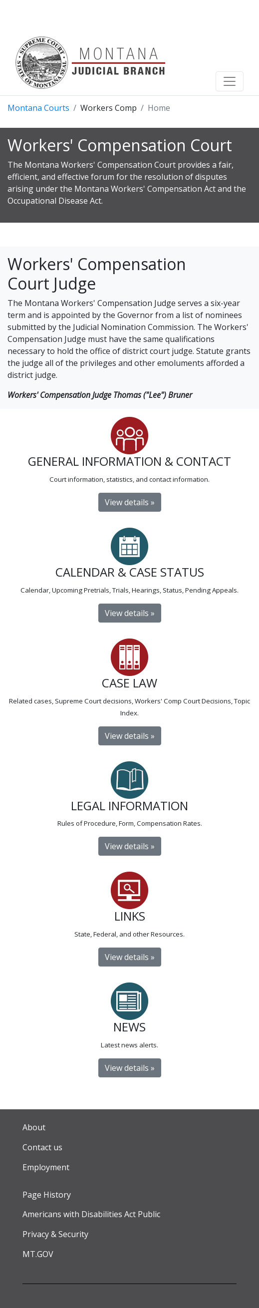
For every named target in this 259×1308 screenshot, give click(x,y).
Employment (45, 1167)
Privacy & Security (55, 1234)
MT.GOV (37, 1254)
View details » (130, 502)
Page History (46, 1194)
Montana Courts (38, 107)
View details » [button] (130, 1067)
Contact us (42, 1147)
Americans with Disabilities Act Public (91, 1214)
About (33, 1127)
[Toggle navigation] (230, 81)
